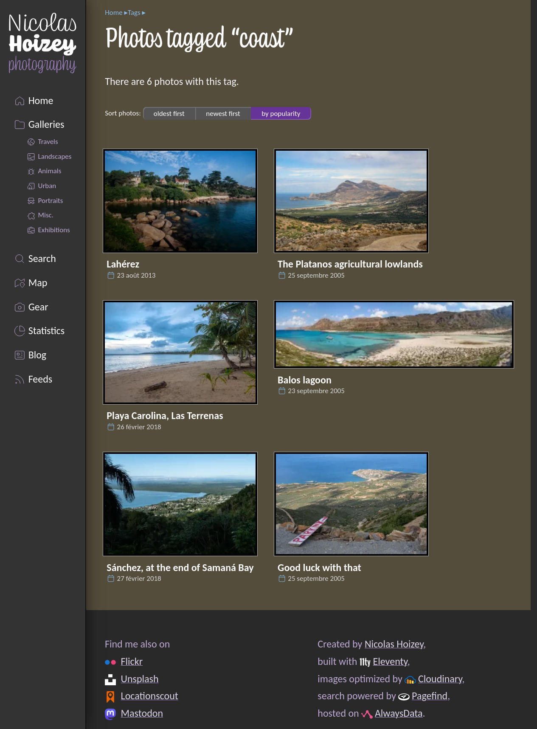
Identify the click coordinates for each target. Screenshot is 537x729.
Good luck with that (319, 567)
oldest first (169, 113)
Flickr (132, 661)
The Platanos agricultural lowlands (350, 264)
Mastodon (142, 713)
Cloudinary (440, 679)
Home (113, 12)
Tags (134, 12)
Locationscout (149, 696)
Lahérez (123, 264)
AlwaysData (399, 713)
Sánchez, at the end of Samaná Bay (180, 567)
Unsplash (140, 679)
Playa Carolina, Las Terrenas (165, 415)
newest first (223, 113)
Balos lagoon (305, 380)
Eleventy (390, 661)
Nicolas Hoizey (394, 644)
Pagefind (429, 696)
